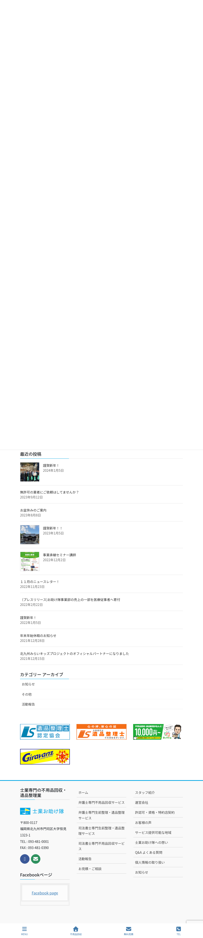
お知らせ (28, 684)
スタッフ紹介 (145, 792)
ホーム (83, 792)
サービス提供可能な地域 (153, 832)
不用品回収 (76, 931)
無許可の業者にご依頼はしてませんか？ (49, 492)
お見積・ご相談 (90, 868)
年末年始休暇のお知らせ (38, 635)
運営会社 (141, 802)
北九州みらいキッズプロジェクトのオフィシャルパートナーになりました (74, 653)
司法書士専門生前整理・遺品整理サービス (101, 831)
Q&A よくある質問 (148, 852)
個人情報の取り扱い (150, 862)
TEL (178, 931)
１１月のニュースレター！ (39, 581)
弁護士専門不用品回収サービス (101, 802)
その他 (27, 694)
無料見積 (128, 931)
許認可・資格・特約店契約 (155, 812)
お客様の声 (143, 822)
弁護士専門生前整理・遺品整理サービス (101, 815)
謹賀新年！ (51, 465)
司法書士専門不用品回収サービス (101, 846)
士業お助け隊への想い (151, 842)
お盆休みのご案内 (33, 510)
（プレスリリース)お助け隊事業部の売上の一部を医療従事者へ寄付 (70, 599)
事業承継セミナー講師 (59, 554)
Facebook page (45, 893)
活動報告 (28, 704)
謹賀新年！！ (53, 528)
